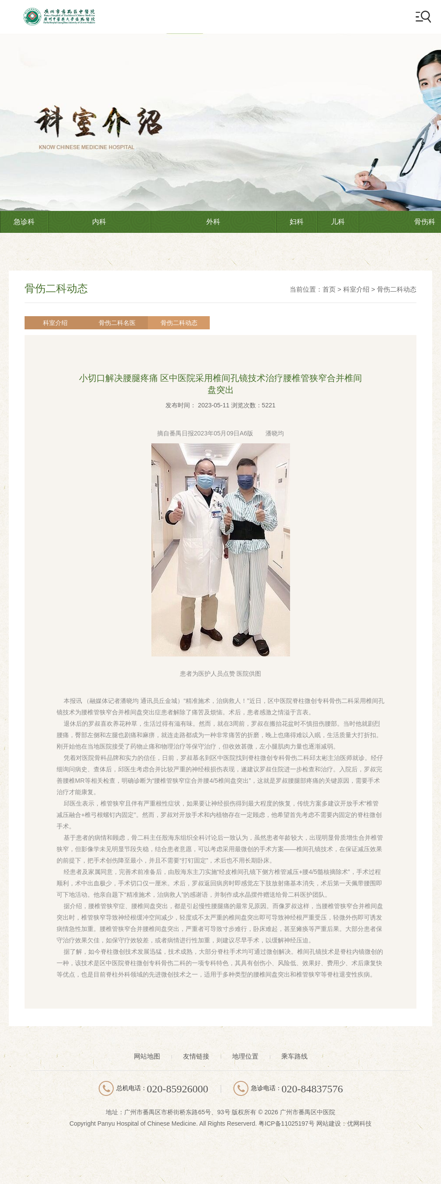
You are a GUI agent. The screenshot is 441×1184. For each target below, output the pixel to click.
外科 (213, 221)
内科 (99, 221)
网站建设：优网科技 (344, 1123)
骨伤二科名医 (98, 322)
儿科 (338, 221)
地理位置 (245, 1056)
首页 (329, 289)
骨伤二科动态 (396, 289)
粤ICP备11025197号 (286, 1123)
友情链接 (196, 1056)
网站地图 (147, 1056)
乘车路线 (294, 1056)
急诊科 (24, 221)
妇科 (297, 221)
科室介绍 (356, 289)
